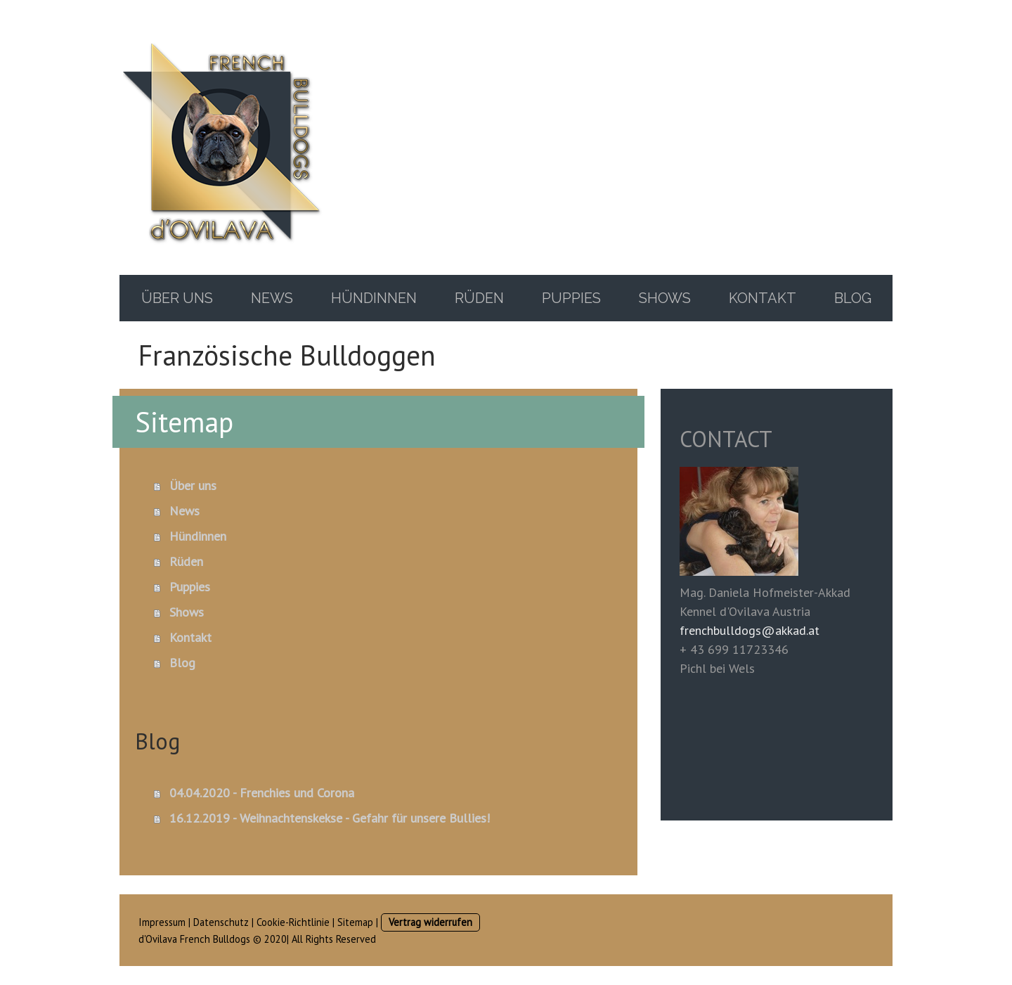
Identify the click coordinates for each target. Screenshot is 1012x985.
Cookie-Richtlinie (293, 922)
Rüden (479, 298)
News (272, 298)
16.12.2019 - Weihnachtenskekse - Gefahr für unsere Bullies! (329, 818)
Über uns (177, 298)
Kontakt (762, 298)
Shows (665, 298)
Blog (852, 298)
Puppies (571, 298)
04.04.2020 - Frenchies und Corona (261, 793)
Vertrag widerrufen (430, 922)
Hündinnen (374, 298)
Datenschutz (221, 922)
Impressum (162, 922)
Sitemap (355, 922)
